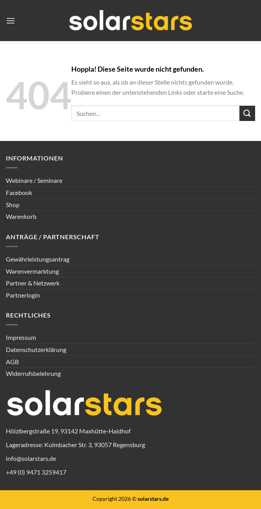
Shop (13, 204)
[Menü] (10, 20)
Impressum (21, 337)
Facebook (19, 192)
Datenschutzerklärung (36, 349)
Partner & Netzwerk (33, 283)
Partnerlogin (23, 295)
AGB (12, 361)
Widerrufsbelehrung (33, 373)
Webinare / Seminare (34, 180)
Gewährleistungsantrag (37, 259)
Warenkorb (21, 216)
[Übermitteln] (247, 113)
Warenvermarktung (32, 271)
